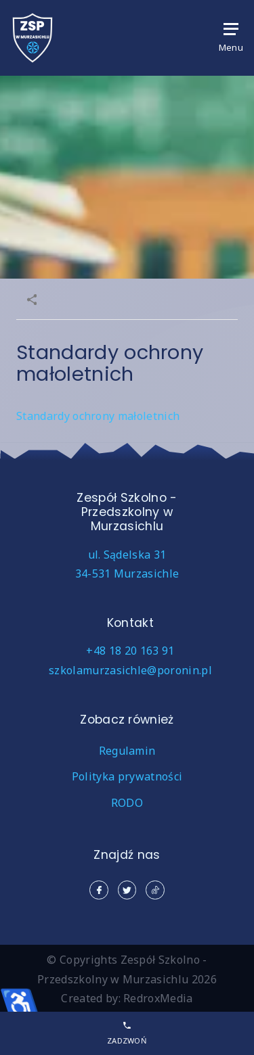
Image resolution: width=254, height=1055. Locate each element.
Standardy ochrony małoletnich (97, 415)
